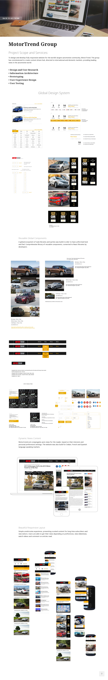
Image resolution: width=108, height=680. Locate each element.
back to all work (11, 18)
